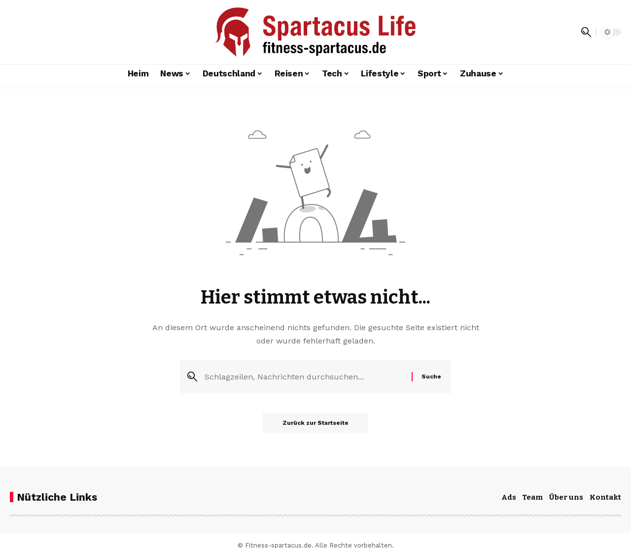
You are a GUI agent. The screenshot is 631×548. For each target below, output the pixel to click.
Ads (508, 497)
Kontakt (605, 497)
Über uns (566, 497)
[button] (586, 32)
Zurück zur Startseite (315, 422)
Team (532, 497)
